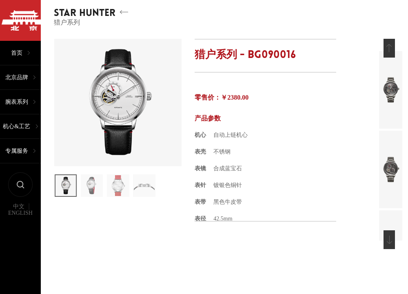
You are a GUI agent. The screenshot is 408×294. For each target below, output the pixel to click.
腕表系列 (16, 102)
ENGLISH (20, 213)
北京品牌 (16, 77)
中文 (18, 206)
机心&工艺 (16, 126)
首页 (16, 53)
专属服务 (16, 151)
